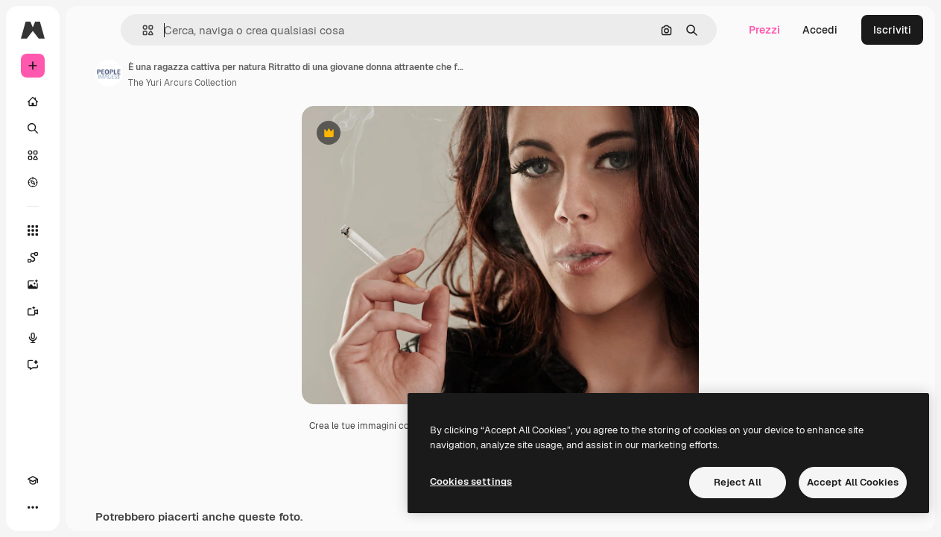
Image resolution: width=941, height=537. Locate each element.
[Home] (33, 101)
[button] (141, 30)
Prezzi (764, 30)
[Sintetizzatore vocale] (33, 338)
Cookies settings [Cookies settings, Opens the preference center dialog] (471, 481)
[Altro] (33, 507)
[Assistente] (33, 365)
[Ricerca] (33, 128)
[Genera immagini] (33, 284)
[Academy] (33, 480)
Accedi (819, 30)
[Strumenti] (33, 230)
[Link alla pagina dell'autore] (108, 73)
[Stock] (33, 155)
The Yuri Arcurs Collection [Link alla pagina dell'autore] (182, 83)
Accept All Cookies (853, 482)
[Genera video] (33, 311)
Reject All (737, 482)
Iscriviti (892, 30)
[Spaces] (33, 257)
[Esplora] (33, 182)
